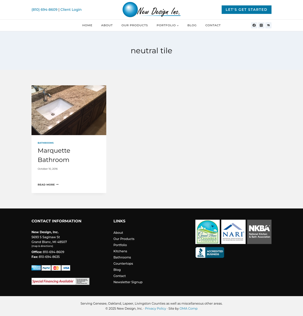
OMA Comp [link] (188, 308)
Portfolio (120, 245)
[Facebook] (254, 25)
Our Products (134, 25)
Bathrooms (46, 142)
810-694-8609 (53, 252)
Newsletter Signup (128, 282)
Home (87, 25)
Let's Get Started (246, 10)
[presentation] (68, 110)
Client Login (71, 10)
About (107, 25)
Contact (213, 25)
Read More (48, 184)
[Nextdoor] (268, 25)
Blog (192, 25)
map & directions (42, 246)
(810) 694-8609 (44, 10)
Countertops (123, 263)
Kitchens (120, 251)
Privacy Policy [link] (155, 308)
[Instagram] (261, 25)
